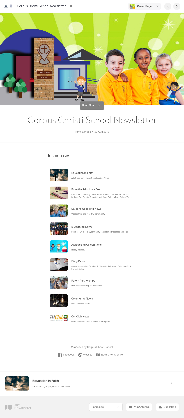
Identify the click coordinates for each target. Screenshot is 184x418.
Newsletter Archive (109, 355)
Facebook (66, 355)
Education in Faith (45, 381)
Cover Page (144, 6)
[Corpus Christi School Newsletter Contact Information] (71, 6)
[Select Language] (105, 407)
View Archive (139, 407)
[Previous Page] (167, 6)
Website (85, 355)
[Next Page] (176, 6)
